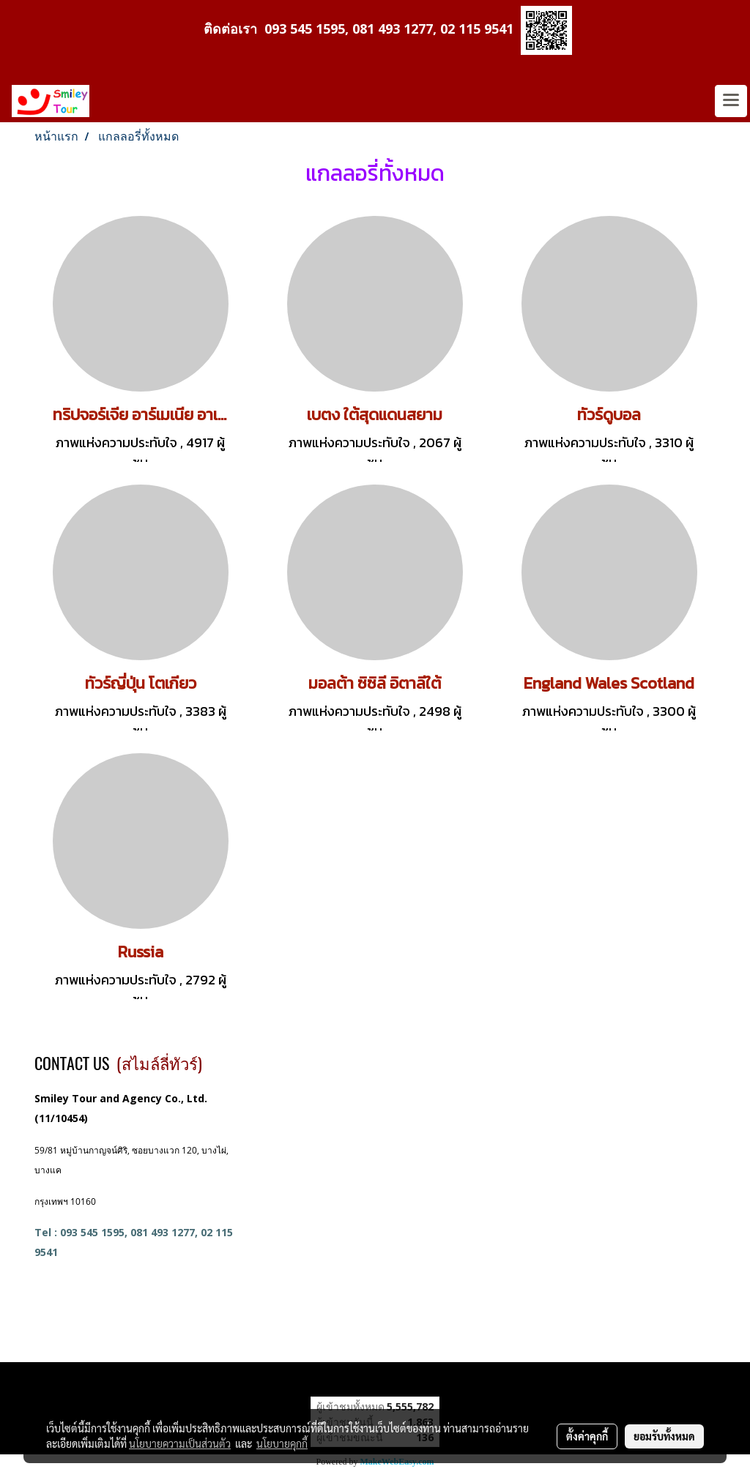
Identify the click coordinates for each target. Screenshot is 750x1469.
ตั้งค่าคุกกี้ (587, 1436)
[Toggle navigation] (731, 101)
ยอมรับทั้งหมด (664, 1436)
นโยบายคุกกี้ (282, 1443)
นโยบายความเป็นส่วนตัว (180, 1443)
